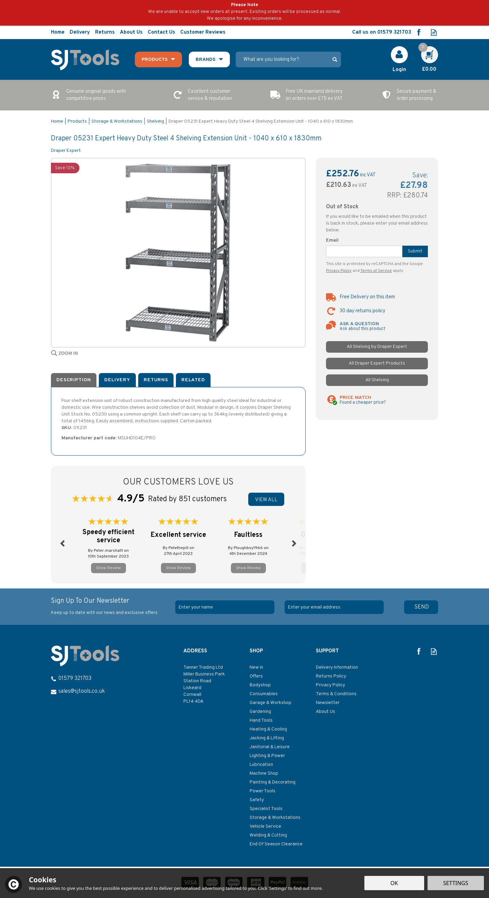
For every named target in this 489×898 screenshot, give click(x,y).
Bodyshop (260, 685)
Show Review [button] (108, 568)
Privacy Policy (338, 271)
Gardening (260, 712)
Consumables (264, 694)
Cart (426, 50)
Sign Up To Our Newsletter (110, 606)
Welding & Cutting (268, 835)
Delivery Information (337, 667)
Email (332, 240)
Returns (156, 380)
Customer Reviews (202, 32)
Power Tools (262, 791)
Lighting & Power (267, 756)
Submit (415, 251)
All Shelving (377, 380)
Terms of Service (376, 271)
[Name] (224, 607)
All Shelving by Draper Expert (377, 347)
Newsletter (328, 703)
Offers (256, 676)
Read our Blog (434, 32)
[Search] (282, 59)
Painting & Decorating (272, 782)
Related (193, 380)
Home (58, 32)
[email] (334, 607)
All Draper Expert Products (377, 363)
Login (399, 70)
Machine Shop (264, 773)
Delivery (117, 380)
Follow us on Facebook (418, 32)
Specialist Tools (266, 809)
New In (256, 667)
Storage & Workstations (275, 818)
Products (154, 60)
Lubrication (261, 765)
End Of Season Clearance (276, 844)
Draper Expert (66, 151)
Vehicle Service (265, 826)
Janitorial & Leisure (270, 747)
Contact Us (161, 32)
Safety (257, 800)
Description (73, 380)
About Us (325, 712)
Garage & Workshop (270, 703)
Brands (205, 60)
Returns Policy (331, 676)
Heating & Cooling (268, 729)
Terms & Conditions (336, 694)
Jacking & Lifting (267, 738)
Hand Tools (261, 720)
